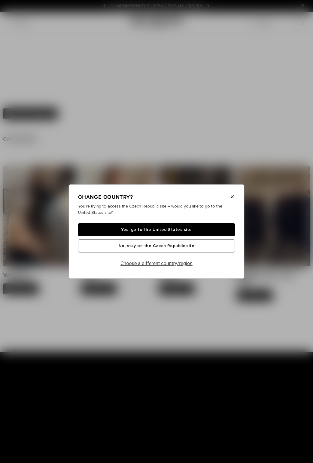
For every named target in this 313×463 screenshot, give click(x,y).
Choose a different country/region (156, 263)
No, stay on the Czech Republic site (157, 246)
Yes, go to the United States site (156, 230)
